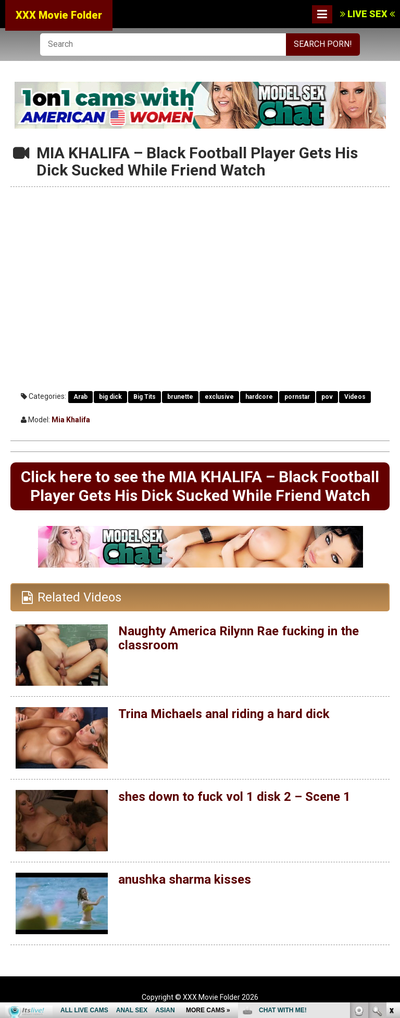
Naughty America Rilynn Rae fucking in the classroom (238, 638)
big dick (110, 396)
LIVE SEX (367, 13)
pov (327, 396)
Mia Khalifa (71, 420)
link (390, 855)
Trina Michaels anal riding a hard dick (224, 714)
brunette (180, 396)
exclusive (219, 396)
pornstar (297, 396)
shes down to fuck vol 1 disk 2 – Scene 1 (234, 796)
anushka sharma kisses (184, 879)
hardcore (259, 396)
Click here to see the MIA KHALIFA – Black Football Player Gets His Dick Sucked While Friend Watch (200, 486)
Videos (355, 396)
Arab (80, 396)
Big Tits (144, 396)
